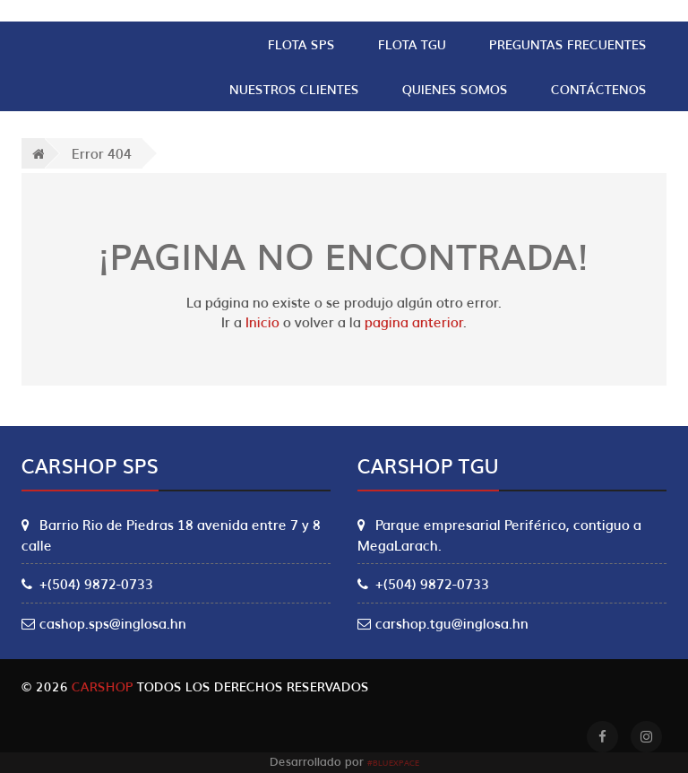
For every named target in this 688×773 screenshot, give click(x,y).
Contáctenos (599, 89)
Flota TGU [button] (412, 44)
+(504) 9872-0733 (87, 583)
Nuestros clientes (294, 89)
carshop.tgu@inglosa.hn (443, 622)
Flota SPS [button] (301, 44)
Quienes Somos (455, 89)
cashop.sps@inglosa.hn (104, 622)
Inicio (262, 321)
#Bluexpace (393, 762)
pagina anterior (414, 321)
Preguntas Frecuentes (568, 44)
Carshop (102, 686)
